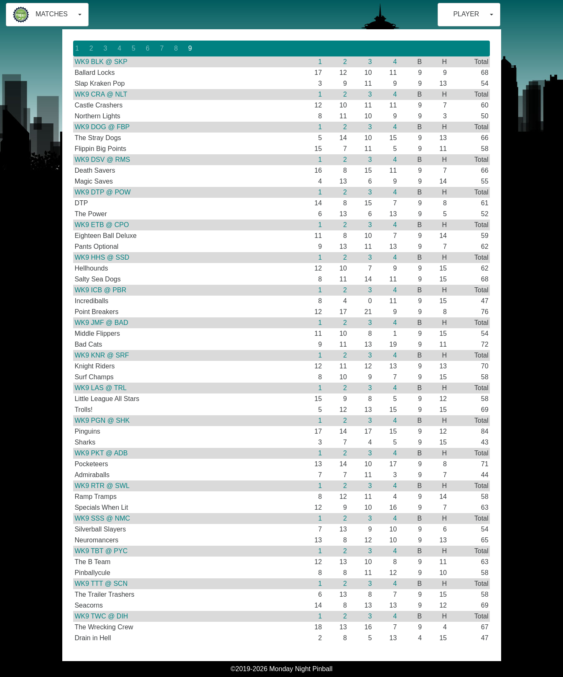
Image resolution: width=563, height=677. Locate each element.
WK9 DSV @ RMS (102, 159)
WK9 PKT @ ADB (100, 453)
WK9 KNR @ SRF (101, 355)
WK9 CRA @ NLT (100, 94)
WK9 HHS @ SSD (101, 257)
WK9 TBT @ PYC (100, 550)
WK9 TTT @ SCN (100, 583)
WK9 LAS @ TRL (100, 387)
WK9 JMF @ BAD (101, 322)
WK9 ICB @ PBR (100, 290)
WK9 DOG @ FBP (102, 126)
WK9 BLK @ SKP (100, 61)
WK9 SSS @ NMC (102, 518)
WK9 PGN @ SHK (102, 420)
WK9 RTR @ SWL (102, 485)
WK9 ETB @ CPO (101, 224)
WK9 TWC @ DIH (101, 616)
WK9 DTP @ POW (102, 192)
